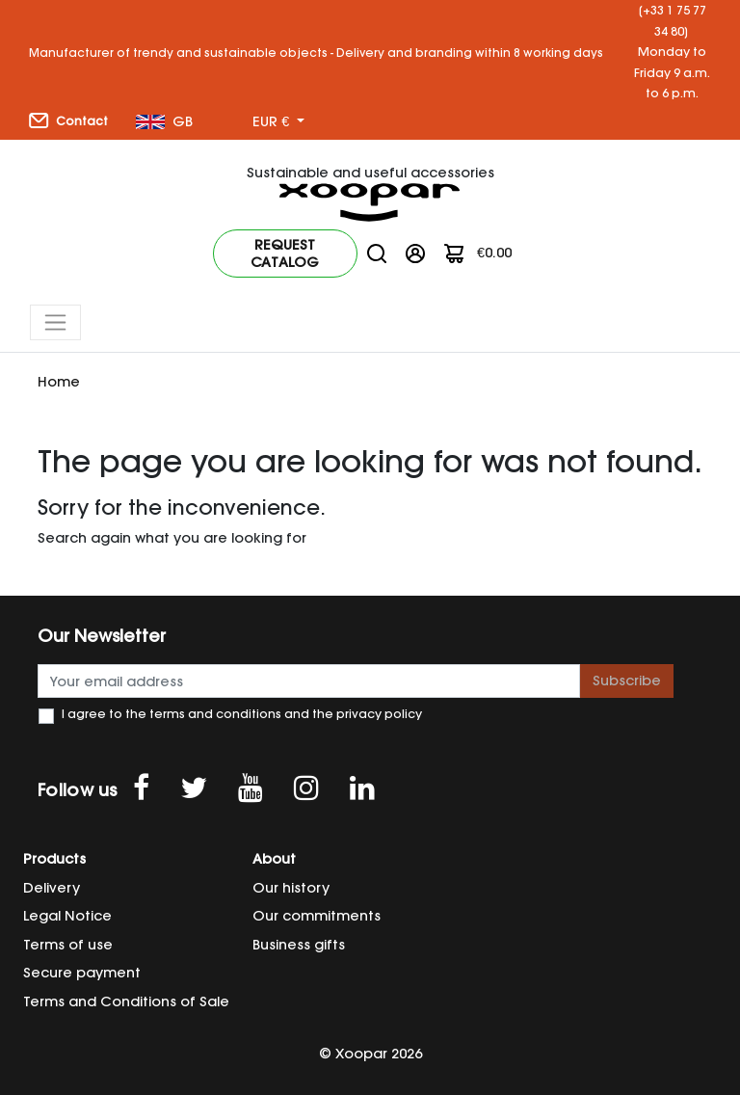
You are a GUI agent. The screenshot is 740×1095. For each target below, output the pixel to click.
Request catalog (285, 253)
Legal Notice (67, 915)
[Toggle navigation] (55, 322)
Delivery (51, 887)
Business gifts (298, 944)
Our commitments (316, 915)
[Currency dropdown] (278, 122)
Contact (68, 120)
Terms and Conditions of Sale (126, 1001)
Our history (291, 887)
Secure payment (82, 972)
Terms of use (68, 944)
